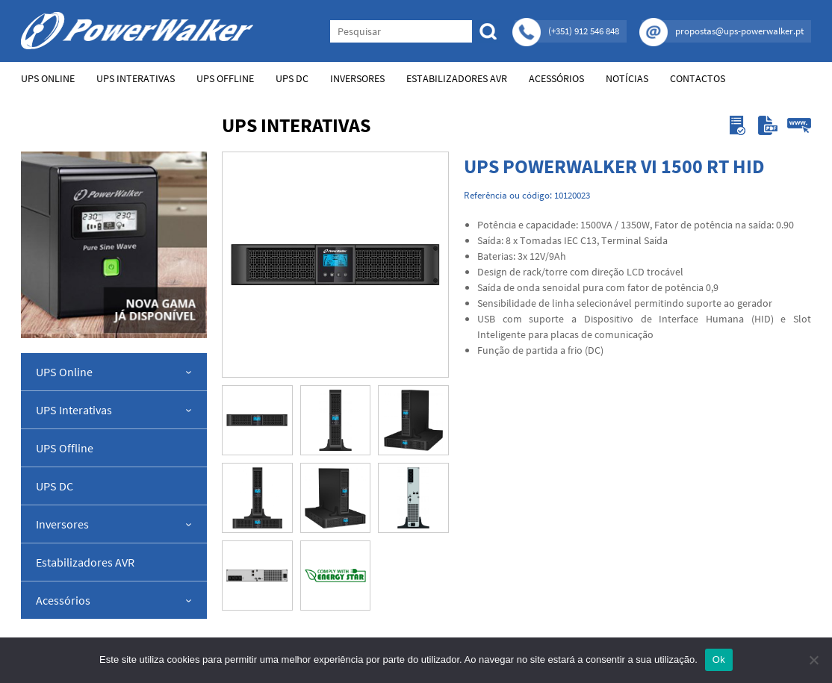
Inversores (357, 78)
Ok (719, 659)
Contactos (697, 78)
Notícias (627, 78)
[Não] (813, 659)
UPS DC (292, 78)
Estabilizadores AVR (456, 78)
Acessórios (556, 78)
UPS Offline (225, 78)
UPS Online (48, 78)
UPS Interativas (135, 78)
